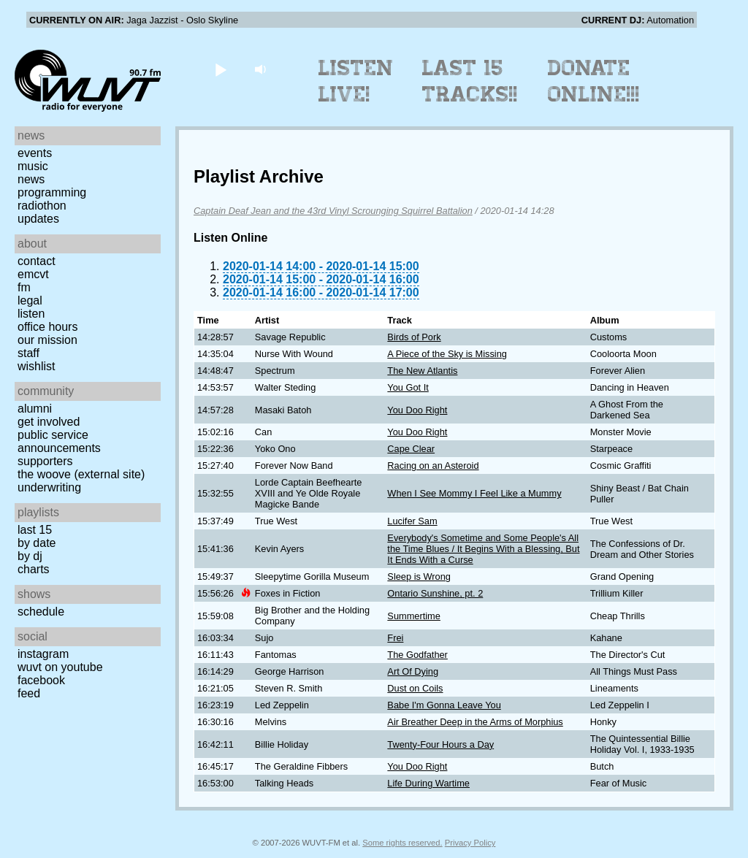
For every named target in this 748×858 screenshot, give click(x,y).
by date (37, 543)
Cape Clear (411, 448)
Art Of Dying (412, 671)
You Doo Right (417, 410)
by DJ (30, 556)
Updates (38, 218)
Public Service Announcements (59, 441)
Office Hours (47, 327)
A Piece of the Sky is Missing (447, 353)
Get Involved (49, 421)
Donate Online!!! (594, 81)
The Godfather (417, 654)
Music (33, 166)
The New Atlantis (422, 370)
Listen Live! (356, 81)
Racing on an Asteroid (432, 465)
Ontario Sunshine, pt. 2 (435, 593)
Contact (37, 261)
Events (35, 153)
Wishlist (37, 366)
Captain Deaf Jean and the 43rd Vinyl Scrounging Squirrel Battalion (333, 210)
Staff (28, 353)
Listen (31, 313)
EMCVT (33, 274)
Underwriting (49, 487)
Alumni (35, 408)
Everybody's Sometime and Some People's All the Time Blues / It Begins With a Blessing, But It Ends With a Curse (483, 548)
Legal (30, 300)
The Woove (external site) (81, 474)
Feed (29, 693)
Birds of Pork (413, 337)
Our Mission (47, 340)
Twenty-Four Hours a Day (440, 744)
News (31, 179)
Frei (395, 637)
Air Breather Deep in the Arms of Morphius (474, 721)
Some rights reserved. (402, 842)
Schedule (41, 611)
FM (24, 287)
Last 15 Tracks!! (470, 81)
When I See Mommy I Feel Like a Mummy (474, 493)
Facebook (41, 680)
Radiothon (42, 205)
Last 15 (35, 530)
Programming (52, 192)
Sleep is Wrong (419, 576)
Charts (34, 569)
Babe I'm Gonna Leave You (443, 705)
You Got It (407, 387)
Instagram (43, 654)
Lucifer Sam (412, 521)
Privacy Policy (470, 842)
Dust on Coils (415, 688)
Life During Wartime (428, 783)
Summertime (413, 615)
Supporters (45, 461)
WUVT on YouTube (60, 667)
